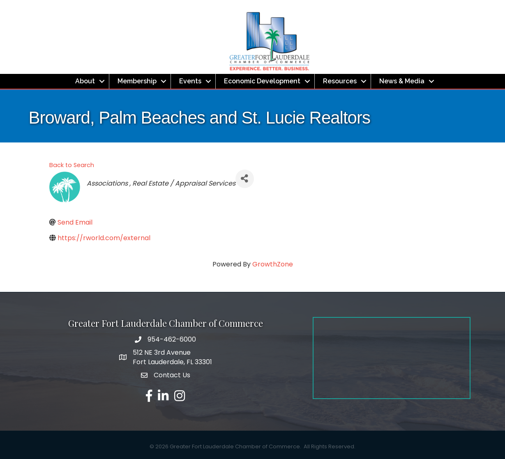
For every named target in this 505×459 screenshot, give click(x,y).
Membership (137, 81)
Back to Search (71, 165)
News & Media (401, 81)
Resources (340, 81)
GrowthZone (272, 264)
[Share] (244, 179)
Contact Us (172, 375)
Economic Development (262, 81)
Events (190, 81)
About (85, 81)
